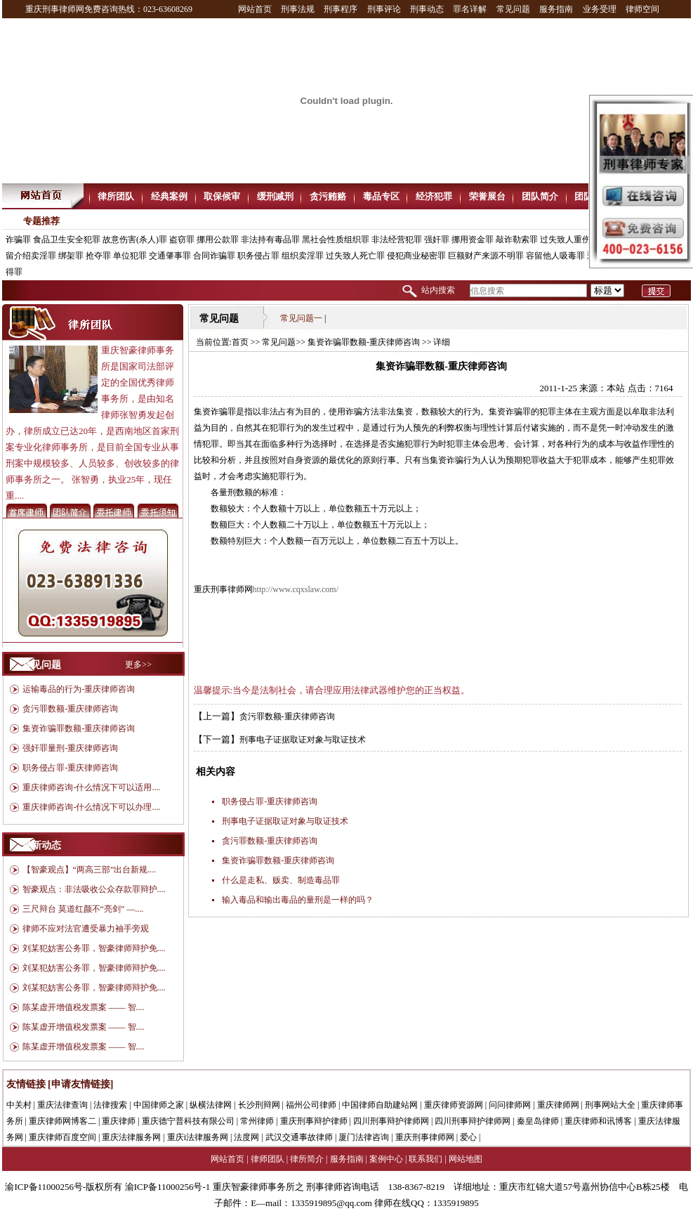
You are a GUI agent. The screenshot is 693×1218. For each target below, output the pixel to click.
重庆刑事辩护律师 (314, 1121)
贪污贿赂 (328, 196)
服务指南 (556, 9)
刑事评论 (384, 9)
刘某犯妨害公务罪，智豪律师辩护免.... (94, 948)
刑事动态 (427, 9)
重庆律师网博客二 (62, 1121)
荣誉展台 (487, 196)
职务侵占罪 (258, 256)
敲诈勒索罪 (517, 239)
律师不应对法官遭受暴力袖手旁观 (85, 929)
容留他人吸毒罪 (555, 256)
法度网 (246, 1137)
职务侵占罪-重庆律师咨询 (70, 768)
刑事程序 (340, 9)
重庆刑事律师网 (424, 1137)
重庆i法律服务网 (197, 1137)
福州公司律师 (311, 1105)
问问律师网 (510, 1105)
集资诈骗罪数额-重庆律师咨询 (78, 728)
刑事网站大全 (610, 1105)
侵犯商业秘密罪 (416, 256)
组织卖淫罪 (303, 256)
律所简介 (307, 1159)
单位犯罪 (130, 256)
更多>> (138, 664)
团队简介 (540, 196)
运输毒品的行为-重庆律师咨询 (78, 689)
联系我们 (425, 1159)
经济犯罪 (434, 196)
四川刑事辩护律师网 (391, 1121)
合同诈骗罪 (214, 256)
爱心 (468, 1137)
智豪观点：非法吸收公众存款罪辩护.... (94, 889)
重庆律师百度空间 (62, 1137)
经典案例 (169, 196)
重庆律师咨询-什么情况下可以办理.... (91, 807)
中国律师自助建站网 (380, 1105)
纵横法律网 (211, 1105)
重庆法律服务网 (131, 1137)
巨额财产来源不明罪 (486, 256)
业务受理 (599, 9)
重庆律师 (119, 1121)
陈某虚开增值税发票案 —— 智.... (83, 1007)
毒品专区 (381, 196)
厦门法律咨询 (363, 1137)
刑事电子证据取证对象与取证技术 (302, 740)
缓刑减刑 (275, 196)
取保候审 (222, 196)
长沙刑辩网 (259, 1105)
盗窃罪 (181, 239)
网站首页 (255, 9)
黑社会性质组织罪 (335, 239)
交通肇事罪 (170, 256)
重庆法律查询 (62, 1105)
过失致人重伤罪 (569, 239)
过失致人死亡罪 (355, 256)
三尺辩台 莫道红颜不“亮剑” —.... (83, 909)
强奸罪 (436, 239)
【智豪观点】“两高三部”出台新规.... (89, 870)
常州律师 (257, 1121)
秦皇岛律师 (538, 1121)
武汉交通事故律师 (299, 1137)
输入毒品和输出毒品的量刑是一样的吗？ (298, 900)
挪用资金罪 (472, 239)
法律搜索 (110, 1105)
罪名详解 (470, 9)
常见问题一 (301, 318)
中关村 (19, 1105)
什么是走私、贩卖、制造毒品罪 (281, 880)
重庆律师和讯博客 (598, 1121)
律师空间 (642, 9)
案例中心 (386, 1159)
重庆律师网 (558, 1105)
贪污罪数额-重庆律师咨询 (70, 709)
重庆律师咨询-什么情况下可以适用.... (91, 787)
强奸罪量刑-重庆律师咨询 (70, 748)
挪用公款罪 (218, 239)
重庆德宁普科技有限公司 (188, 1121)
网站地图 (465, 1159)
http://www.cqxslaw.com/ (295, 589)
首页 (240, 342)
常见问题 (513, 9)
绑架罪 (71, 256)
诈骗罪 (18, 239)
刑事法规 (298, 9)
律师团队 (267, 1159)
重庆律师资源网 (453, 1105)
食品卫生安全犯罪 (66, 239)
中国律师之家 (158, 1105)
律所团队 (116, 196)
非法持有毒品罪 (270, 239)
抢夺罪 (98, 256)
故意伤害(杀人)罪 (135, 239)
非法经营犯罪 (396, 239)
